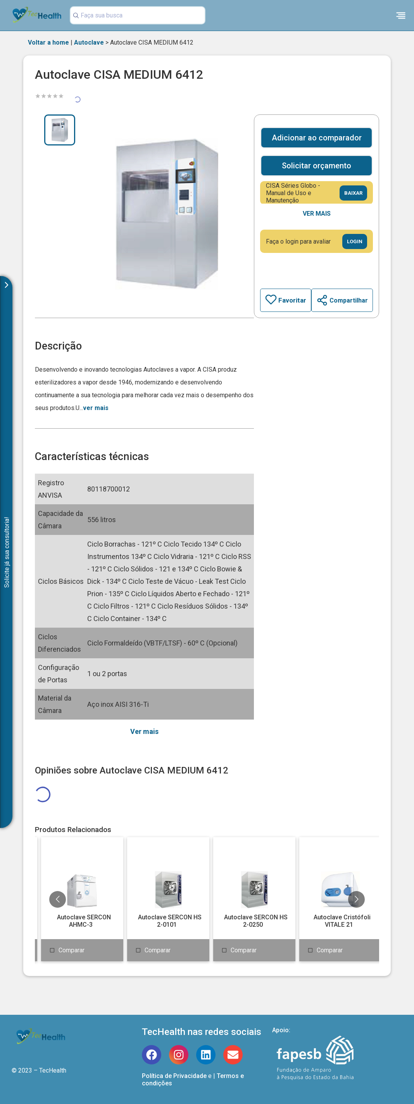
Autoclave (89, 42)
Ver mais (317, 213)
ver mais (96, 408)
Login (354, 241)
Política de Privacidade (174, 1076)
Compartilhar (342, 300)
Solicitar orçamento (316, 165)
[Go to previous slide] (57, 899)
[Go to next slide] (356, 899)
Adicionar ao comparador (317, 137)
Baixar (353, 193)
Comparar (72, 950)
